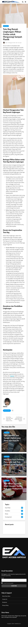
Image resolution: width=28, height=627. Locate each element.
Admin (5, 42)
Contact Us (4, 599)
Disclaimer (4, 602)
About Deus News (6, 596)
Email (2, 578)
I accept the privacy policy (8, 583)
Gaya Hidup (6, 26)
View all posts (7, 410)
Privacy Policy (5, 605)
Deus (20, 623)
